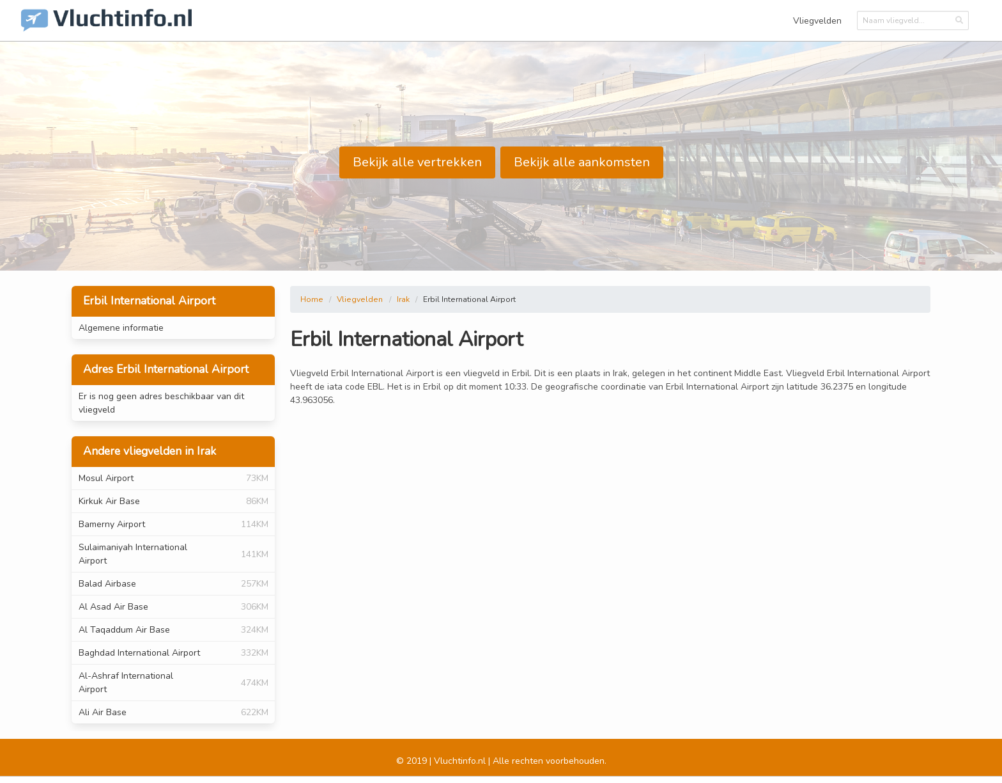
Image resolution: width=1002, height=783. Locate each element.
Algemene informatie (121, 328)
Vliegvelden (817, 21)
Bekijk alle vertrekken (417, 162)
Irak (403, 299)
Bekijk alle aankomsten (582, 162)
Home (311, 299)
